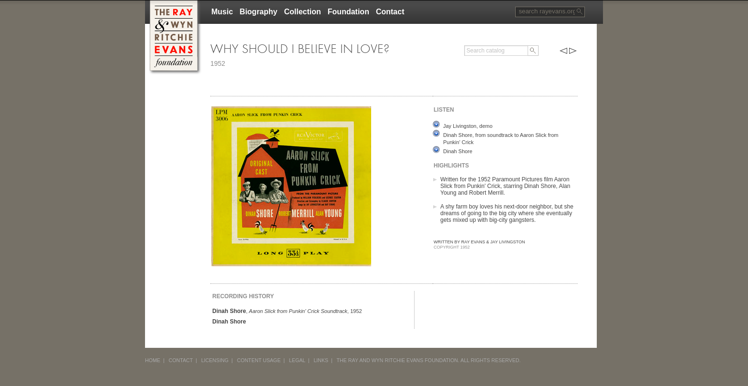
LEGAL (297, 360)
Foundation (348, 12)
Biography (258, 12)
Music (222, 12)
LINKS (320, 360)
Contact (390, 12)
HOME (152, 360)
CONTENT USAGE (259, 360)
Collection (302, 12)
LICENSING (215, 360)
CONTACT (181, 360)
